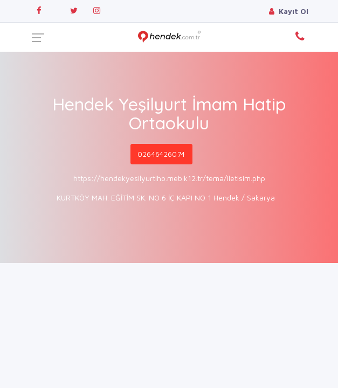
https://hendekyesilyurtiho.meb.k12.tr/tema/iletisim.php (169, 178)
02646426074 (161, 154)
